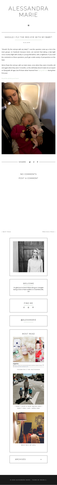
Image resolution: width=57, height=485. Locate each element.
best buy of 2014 (28, 445)
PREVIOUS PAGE (48, 231)
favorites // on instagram (28, 369)
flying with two (42, 70)
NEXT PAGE (6, 231)
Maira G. (43, 480)
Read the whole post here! (10, 78)
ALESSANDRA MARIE (28, 11)
